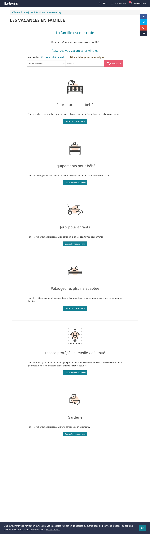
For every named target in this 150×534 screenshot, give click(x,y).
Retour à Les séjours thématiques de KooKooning (36, 12)
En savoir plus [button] (53, 529)
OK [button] (142, 528)
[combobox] (46, 63)
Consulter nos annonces (75, 121)
